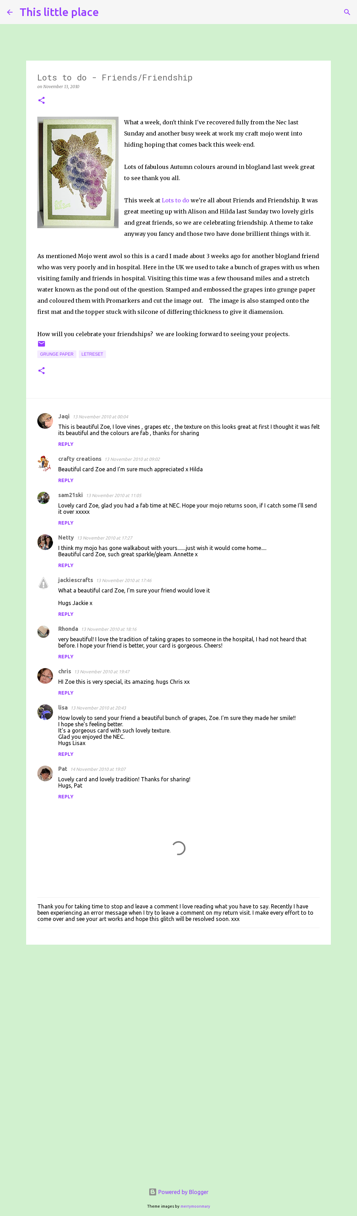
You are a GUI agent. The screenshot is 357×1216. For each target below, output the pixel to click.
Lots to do (175, 200)
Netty (66, 537)
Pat (62, 769)
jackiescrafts (75, 580)
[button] (41, 101)
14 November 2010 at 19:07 (98, 769)
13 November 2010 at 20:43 (98, 707)
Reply (66, 444)
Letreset (92, 354)
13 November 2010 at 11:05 (113, 495)
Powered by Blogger (178, 1192)
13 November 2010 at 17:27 (104, 537)
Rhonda (68, 629)
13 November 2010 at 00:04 (100, 416)
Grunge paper (57, 354)
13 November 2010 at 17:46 (123, 580)
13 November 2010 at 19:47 (101, 671)
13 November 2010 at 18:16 (108, 629)
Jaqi (64, 416)
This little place (59, 12)
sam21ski (70, 495)
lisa (63, 707)
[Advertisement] (178, 1004)
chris (64, 671)
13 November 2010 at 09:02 (132, 459)
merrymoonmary (195, 1206)
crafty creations (79, 459)
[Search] (109, 12)
